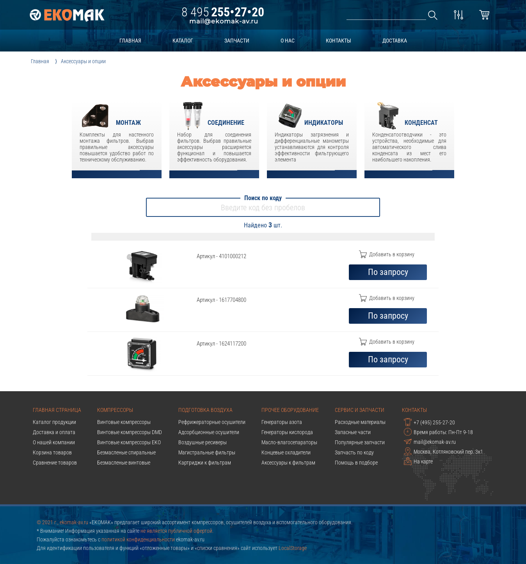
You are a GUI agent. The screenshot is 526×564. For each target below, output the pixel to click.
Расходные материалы (360, 422)
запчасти (236, 40)
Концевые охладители (286, 452)
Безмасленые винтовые (123, 462)
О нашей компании (54, 442)
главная (130, 40)
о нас (288, 40)
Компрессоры (115, 410)
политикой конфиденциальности (138, 539)
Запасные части (353, 432)
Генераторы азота (281, 422)
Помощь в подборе (356, 462)
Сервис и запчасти (359, 410)
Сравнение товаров (55, 462)
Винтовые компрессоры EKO (129, 442)
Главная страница (57, 410)
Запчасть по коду (354, 452)
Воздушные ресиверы (202, 442)
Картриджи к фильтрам (204, 462)
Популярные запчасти (360, 442)
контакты (338, 40)
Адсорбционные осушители (208, 432)
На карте (418, 461)
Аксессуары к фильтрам (288, 462)
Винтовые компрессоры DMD (129, 432)
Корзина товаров (52, 452)
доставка (394, 40)
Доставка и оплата (54, 432)
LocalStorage (293, 548)
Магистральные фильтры (206, 452)
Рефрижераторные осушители (211, 422)
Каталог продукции (54, 422)
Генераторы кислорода (287, 432)
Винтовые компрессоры (124, 422)
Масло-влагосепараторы (289, 442)
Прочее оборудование (290, 410)
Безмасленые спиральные (126, 452)
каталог (182, 40)
